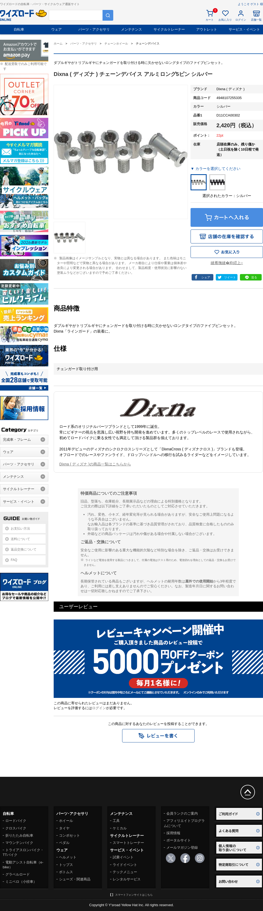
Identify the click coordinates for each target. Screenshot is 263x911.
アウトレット (206, 29)
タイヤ (64, 828)
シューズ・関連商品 (74, 879)
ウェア (56, 29)
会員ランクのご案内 (182, 813)
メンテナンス (131, 29)
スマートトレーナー (128, 843)
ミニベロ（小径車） (21, 882)
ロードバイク (15, 821)
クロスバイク (15, 828)
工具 (116, 821)
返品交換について (23, 549)
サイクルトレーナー (169, 29)
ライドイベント (125, 865)
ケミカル (120, 828)
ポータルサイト (178, 840)
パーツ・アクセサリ (94, 29)
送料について (20, 539)
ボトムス (66, 872)
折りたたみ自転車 (19, 835)
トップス (66, 865)
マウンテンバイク (19, 843)
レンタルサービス (127, 879)
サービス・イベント (244, 29)
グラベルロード (17, 874)
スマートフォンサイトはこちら (134, 894)
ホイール (66, 821)
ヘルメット (67, 857)
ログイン (99, 708)
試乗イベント (123, 857)
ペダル (64, 843)
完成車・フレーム (17, 440)
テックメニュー (125, 872)
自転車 (19, 29)
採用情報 (173, 833)
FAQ (14, 560)
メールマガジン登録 (182, 848)
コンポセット (69, 835)
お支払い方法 (20, 528)
